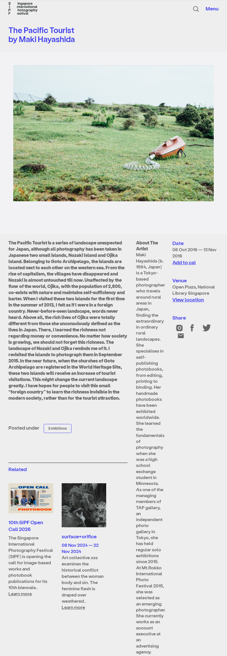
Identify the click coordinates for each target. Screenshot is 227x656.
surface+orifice (79, 536)
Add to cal (184, 262)
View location (188, 299)
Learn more (20, 593)
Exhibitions (57, 428)
